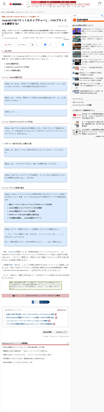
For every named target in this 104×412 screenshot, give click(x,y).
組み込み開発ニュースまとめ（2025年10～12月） (18, 362)
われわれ (11, 252)
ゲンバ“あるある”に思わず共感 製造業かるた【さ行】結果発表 (93, 124)
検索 (102, 15)
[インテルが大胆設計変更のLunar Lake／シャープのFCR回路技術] (30, 324)
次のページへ (44, 302)
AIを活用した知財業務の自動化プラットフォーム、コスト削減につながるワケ (93, 132)
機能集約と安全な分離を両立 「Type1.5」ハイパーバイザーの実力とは (25, 351)
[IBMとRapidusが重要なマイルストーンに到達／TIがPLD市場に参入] (31, 317)
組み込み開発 (10, 12)
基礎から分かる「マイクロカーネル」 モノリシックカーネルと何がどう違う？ (27, 355)
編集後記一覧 (100, 136)
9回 (15, 265)
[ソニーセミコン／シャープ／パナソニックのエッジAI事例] (28, 321)
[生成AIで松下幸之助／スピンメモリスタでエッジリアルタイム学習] (31, 314)
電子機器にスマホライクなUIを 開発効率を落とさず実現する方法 (23, 358)
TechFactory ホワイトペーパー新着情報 (15, 343)
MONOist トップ (61, 332)
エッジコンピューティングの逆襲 (81, 105)
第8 (11, 265)
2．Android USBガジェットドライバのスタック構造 (36, 295)
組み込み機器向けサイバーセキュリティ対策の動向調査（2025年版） (24, 347)
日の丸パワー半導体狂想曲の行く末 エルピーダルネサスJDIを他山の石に (93, 116)
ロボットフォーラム (78, 102)
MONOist (3, 12)
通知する (23, 44)
